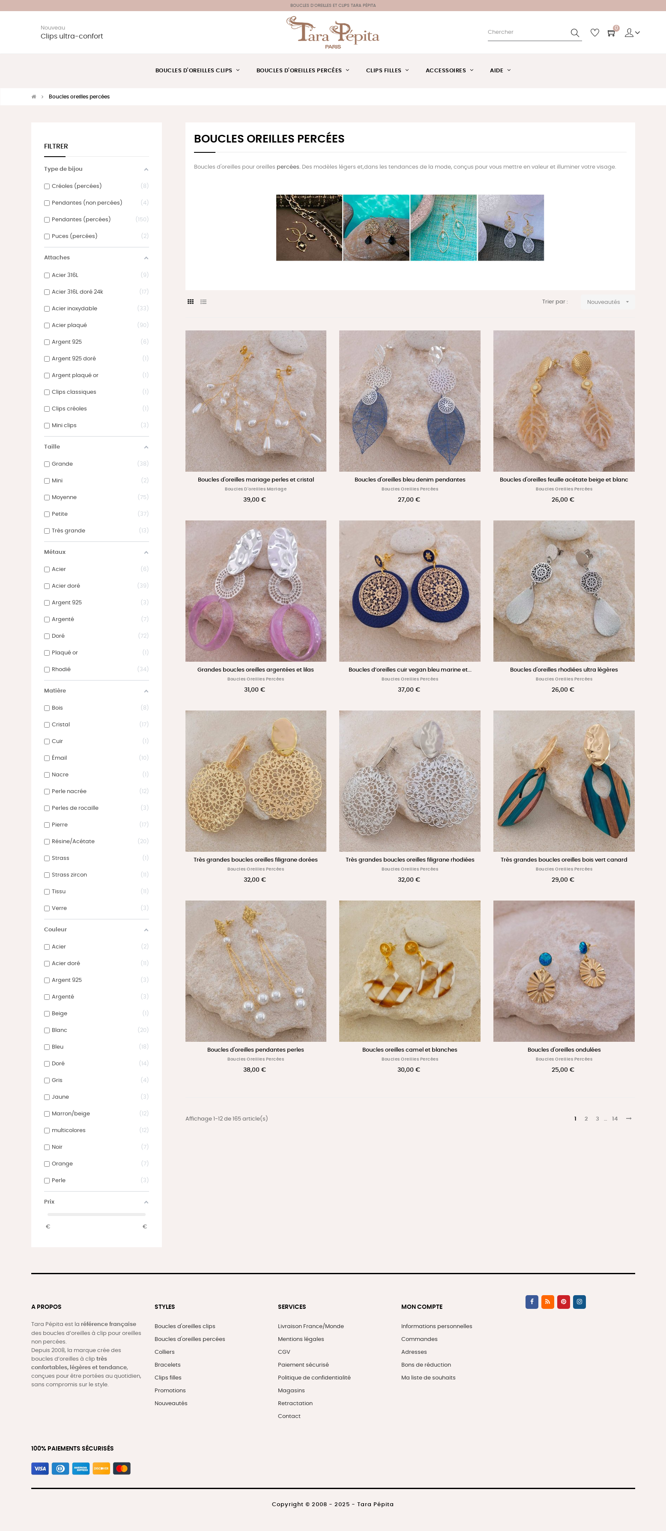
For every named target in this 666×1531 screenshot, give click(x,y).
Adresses (414, 1352)
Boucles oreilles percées (410, 489)
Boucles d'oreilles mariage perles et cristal (256, 480)
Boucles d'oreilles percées (190, 1339)
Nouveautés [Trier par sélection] (611, 301)
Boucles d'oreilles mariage (256, 489)
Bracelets (168, 1365)
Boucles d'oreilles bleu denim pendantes (410, 480)
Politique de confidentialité (314, 1378)
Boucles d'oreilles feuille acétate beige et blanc (564, 480)
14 (615, 1119)
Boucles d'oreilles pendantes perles (255, 1050)
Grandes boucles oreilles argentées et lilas (255, 670)
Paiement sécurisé (303, 1365)
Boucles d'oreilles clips (185, 1326)
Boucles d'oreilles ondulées (564, 1050)
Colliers (165, 1352)
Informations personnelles (436, 1326)
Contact (289, 1416)
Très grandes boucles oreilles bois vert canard (564, 860)
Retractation (295, 1403)
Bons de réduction (426, 1365)
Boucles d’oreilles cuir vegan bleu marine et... (410, 670)
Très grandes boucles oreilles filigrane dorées (256, 860)
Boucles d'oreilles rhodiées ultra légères (564, 670)
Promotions (170, 1391)
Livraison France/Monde (311, 1326)
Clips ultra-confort (72, 36)
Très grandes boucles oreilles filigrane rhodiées (410, 860)
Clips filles (168, 1378)
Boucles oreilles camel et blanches (409, 1050)
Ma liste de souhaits (428, 1378)
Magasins (291, 1391)
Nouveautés (171, 1403)
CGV (284, 1352)
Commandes (419, 1339)
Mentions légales (301, 1339)
